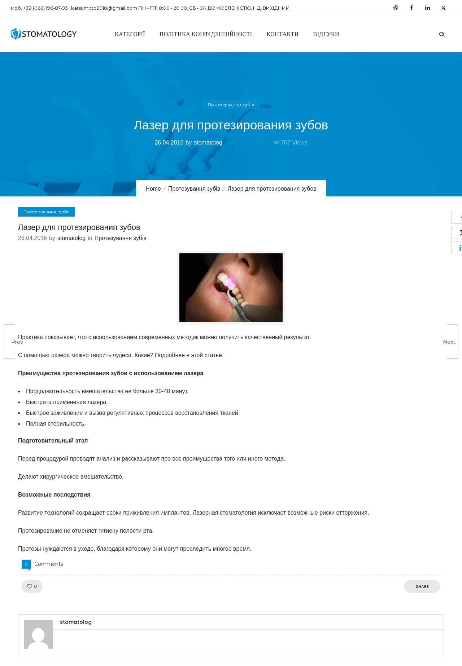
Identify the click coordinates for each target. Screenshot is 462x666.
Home (153, 189)
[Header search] (441, 33)
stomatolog (208, 142)
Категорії (130, 34)
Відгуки (326, 34)
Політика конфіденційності (206, 34)
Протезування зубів (194, 189)
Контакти (283, 34)
